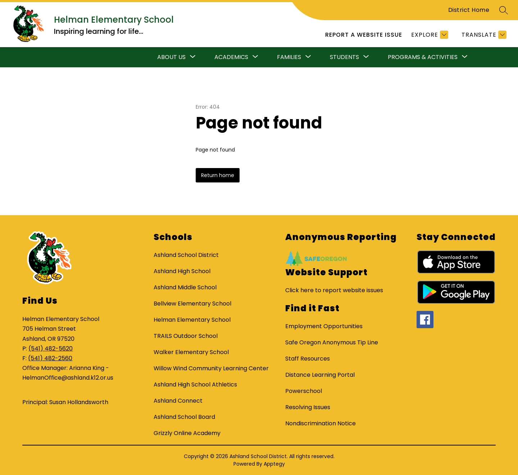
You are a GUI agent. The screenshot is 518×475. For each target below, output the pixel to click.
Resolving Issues (307, 407)
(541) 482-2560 (50, 358)
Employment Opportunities (324, 326)
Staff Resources (307, 358)
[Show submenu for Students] (344, 57)
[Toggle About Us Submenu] (192, 57)
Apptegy (274, 463)
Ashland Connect (178, 401)
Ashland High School (182, 271)
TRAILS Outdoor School (186, 336)
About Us (171, 57)
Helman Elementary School (192, 320)
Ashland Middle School (185, 287)
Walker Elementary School (191, 352)
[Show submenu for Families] (289, 57)
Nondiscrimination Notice (320, 423)
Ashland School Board (184, 417)
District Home (469, 10)
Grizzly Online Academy (187, 433)
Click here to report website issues (334, 290)
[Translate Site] (483, 34)
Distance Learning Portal (320, 375)
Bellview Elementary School (192, 303)
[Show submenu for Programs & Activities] (423, 57)
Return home (217, 175)
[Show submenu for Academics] (231, 57)
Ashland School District (186, 255)
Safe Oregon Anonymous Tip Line (331, 342)
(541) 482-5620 (50, 348)
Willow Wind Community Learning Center (211, 368)
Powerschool (303, 391)
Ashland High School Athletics (195, 384)
